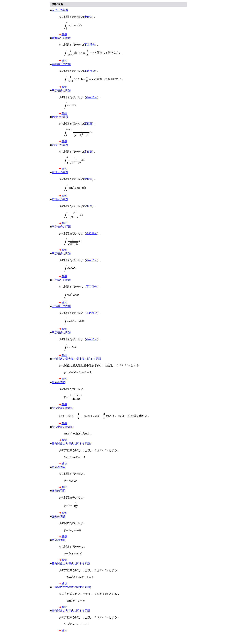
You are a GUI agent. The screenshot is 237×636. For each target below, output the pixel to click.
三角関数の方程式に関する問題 (71, 563)
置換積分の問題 (61, 38)
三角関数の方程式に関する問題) (71, 443)
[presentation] (73, 26)
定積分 (88, 16)
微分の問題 (58, 382)
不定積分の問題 (61, 90)
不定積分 (89, 44)
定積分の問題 (60, 10)
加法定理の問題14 (63, 426)
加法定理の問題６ (63, 407)
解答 (64, 34)
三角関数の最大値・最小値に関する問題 (76, 358)
